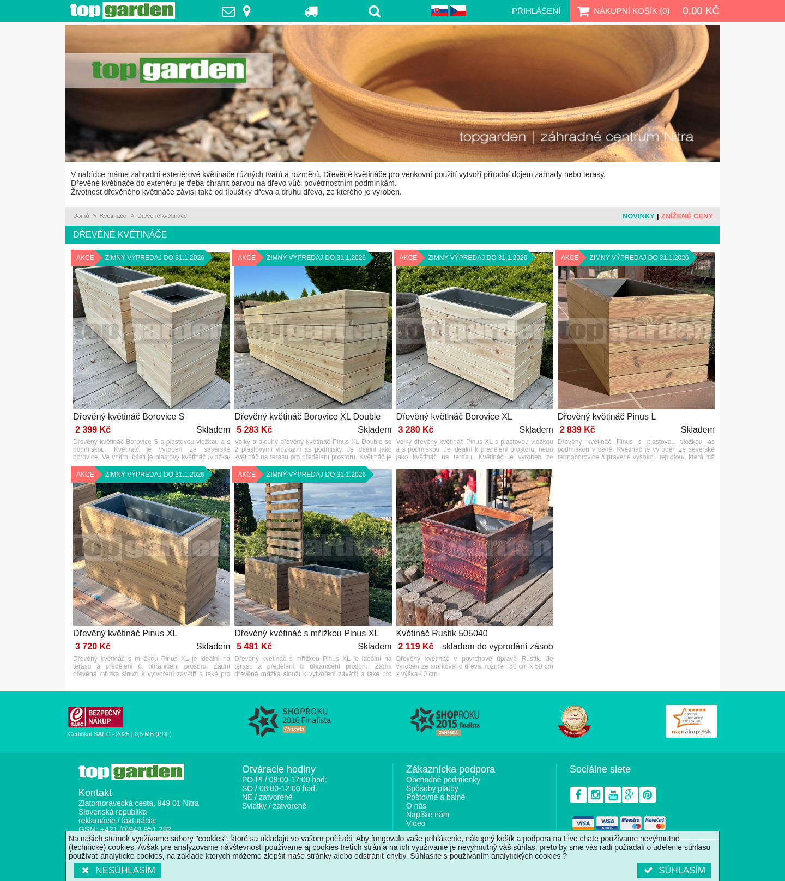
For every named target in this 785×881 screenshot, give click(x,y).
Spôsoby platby (432, 788)
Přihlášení (536, 10)
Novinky (639, 216)
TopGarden (122, 10)
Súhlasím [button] (674, 870)
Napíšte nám (427, 814)
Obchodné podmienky (443, 779)
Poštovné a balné (435, 797)
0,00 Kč (701, 10)
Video (416, 823)
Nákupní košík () (622, 10)
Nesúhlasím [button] (117, 870)
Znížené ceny (687, 216)
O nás (416, 805)
